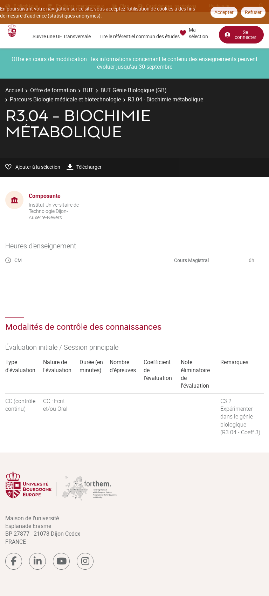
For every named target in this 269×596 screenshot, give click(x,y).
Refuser (253, 12)
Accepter (224, 12)
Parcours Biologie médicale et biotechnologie (65, 99)
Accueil (14, 90)
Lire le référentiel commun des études (139, 36)
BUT (88, 90)
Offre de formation (53, 90)
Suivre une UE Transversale (62, 36)
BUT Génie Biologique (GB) (134, 90)
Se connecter (240, 34)
